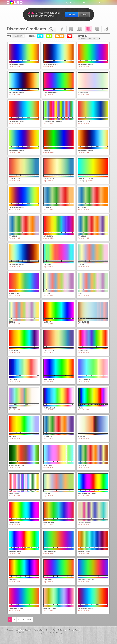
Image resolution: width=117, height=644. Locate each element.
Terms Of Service (59, 630)
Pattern (97, 29)
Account (102, 2)
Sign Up (71, 14)
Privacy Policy (74, 630)
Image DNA (106, 29)
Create (72, 2)
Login (84, 14)
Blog (47, 630)
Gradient (88, 29)
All (62, 29)
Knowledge (38, 630)
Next (29, 620)
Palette (79, 29)
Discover (87, 2)
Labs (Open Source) (23, 630)
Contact (10, 630)
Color (71, 29)
